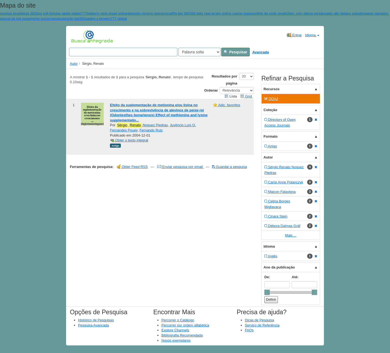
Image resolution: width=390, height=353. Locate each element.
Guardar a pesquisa (229, 167)
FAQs (249, 330)
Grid (246, 96)
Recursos (272, 89)
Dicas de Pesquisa (259, 320)
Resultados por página (224, 79)
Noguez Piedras (142, 125)
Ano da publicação (279, 267)
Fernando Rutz (151, 130)
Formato (271, 136)
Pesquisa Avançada (93, 325)
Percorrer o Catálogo (177, 320)
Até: (295, 277)
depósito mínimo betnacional (149, 13)
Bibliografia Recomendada (182, 335)
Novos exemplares (176, 340)
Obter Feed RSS (132, 167)
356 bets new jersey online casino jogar (220, 13)
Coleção (270, 110)
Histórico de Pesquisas (96, 320)
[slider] (267, 292)
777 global (118, 19)
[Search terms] (123, 52)
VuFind (79, 37)
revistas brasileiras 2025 (19, 13)
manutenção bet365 (69, 19)
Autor (74, 64)
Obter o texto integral (129, 140)
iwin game (376, 13)
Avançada (260, 52)
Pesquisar (235, 52)
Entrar (294, 35)
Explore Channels (175, 330)
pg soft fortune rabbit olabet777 (62, 13)
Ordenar (211, 90)
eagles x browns (97, 19)
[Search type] (199, 52)
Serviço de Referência (262, 325)
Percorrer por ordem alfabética (185, 325)
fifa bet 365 (181, 13)
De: (267, 277)
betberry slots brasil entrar (107, 13)
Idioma (312, 35)
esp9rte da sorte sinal (268, 13)
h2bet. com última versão (304, 13)
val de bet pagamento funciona (30, 19)
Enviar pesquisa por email (180, 167)
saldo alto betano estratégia (346, 13)
